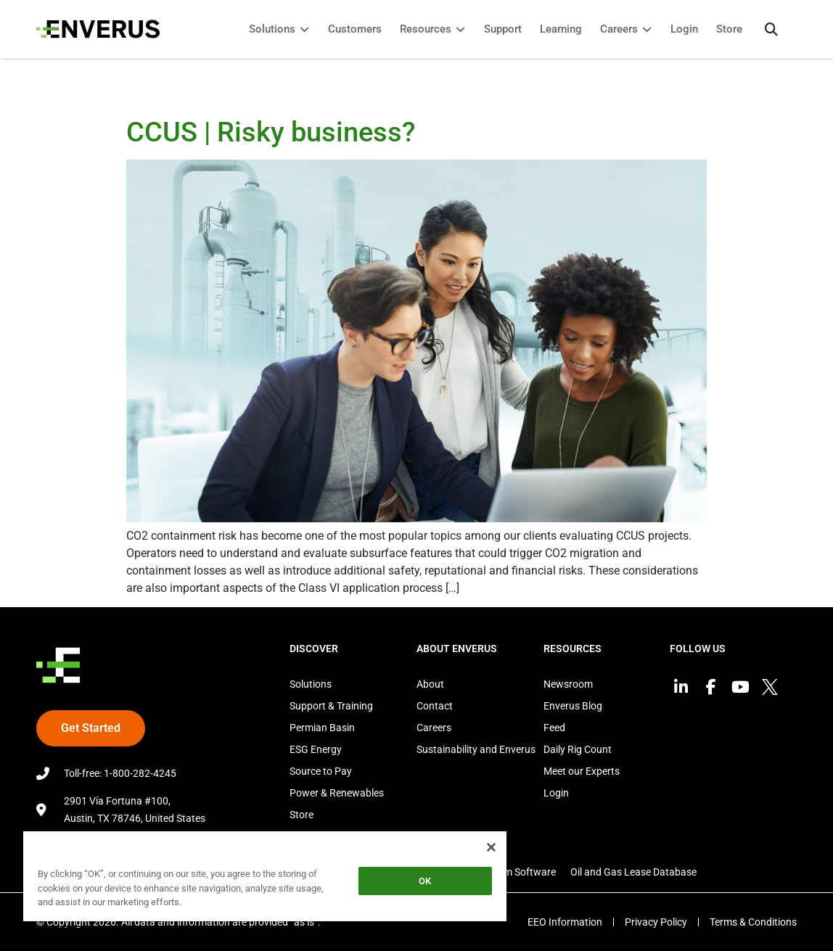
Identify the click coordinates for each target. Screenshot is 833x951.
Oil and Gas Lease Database (633, 872)
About (430, 684)
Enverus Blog (572, 706)
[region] (264, 879)
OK (425, 881)
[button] (771, 29)
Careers (433, 727)
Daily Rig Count (577, 749)
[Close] (491, 847)
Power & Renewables (337, 793)
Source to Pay (321, 771)
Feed (554, 727)
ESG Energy (316, 749)
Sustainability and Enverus (476, 749)
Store (301, 814)
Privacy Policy (656, 922)
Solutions (311, 684)
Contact (434, 706)
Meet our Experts (581, 771)
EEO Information (565, 922)
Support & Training (331, 706)
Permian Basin (322, 727)
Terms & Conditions (753, 922)
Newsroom (568, 684)
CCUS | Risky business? (274, 132)
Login (556, 793)
